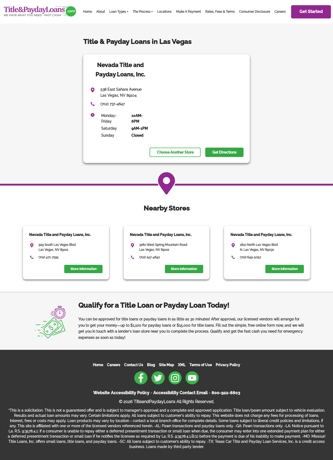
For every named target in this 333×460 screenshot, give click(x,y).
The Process (141, 12)
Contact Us (133, 365)
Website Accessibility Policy (121, 392)
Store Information (84, 269)
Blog (151, 365)
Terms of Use (200, 365)
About (100, 12)
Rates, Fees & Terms (220, 12)
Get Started (311, 11)
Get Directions (224, 152)
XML (181, 365)
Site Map (166, 365)
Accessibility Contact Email (180, 392)
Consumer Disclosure (254, 12)
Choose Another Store (175, 152)
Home (87, 12)
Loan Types (117, 12)
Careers (280, 12)
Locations (164, 12)
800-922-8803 (226, 392)
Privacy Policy (228, 365)
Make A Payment (188, 12)
